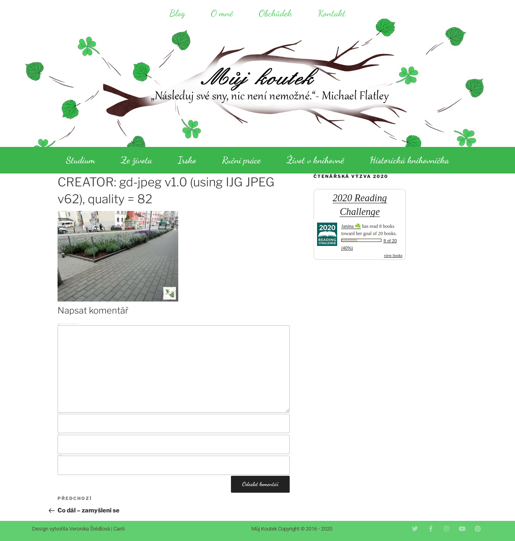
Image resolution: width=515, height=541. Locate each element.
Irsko (187, 160)
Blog (177, 13)
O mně (222, 13)
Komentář (59, 324)
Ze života (136, 160)
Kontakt (332, 13)
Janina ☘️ (351, 226)
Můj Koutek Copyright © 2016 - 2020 (291, 529)
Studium (80, 160)
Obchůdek (275, 13)
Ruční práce (241, 160)
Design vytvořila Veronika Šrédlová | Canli (78, 529)
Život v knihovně (315, 160)
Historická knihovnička (409, 160)
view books (393, 255)
